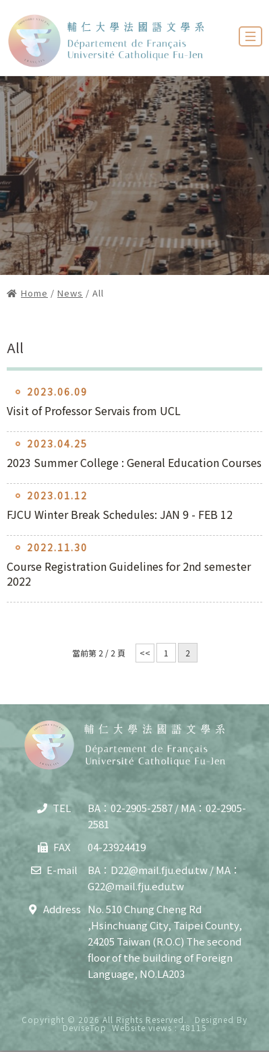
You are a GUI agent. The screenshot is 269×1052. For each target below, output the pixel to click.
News (70, 292)
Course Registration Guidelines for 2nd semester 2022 (129, 573)
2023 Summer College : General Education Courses (134, 462)
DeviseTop (85, 1027)
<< (145, 652)
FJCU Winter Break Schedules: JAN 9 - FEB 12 (120, 514)
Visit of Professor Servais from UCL (94, 410)
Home (34, 292)
